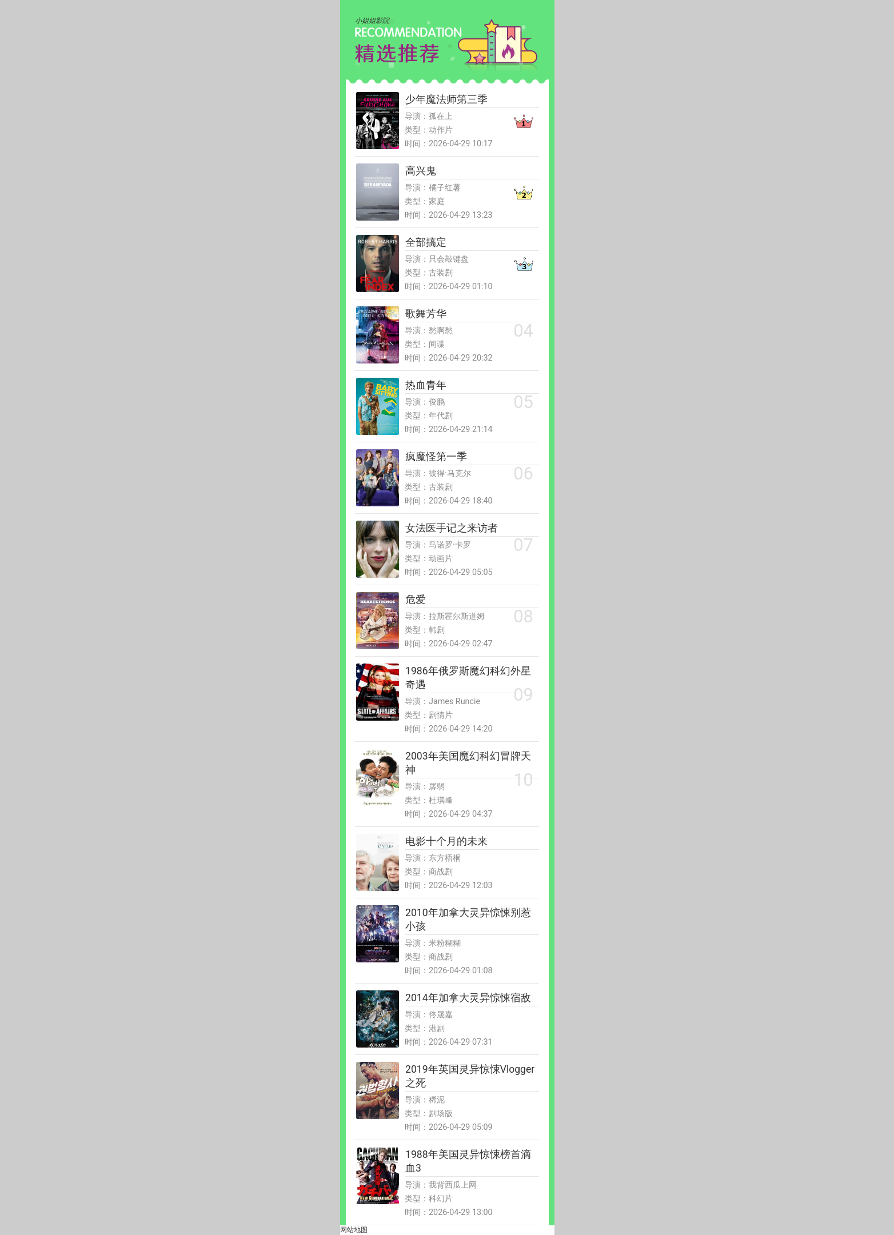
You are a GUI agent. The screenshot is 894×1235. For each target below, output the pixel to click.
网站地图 (354, 1230)
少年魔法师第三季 (446, 99)
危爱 (415, 599)
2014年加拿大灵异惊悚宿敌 (468, 998)
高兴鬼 (420, 171)
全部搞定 (425, 242)
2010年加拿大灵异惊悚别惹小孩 (468, 919)
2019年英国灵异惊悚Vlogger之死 (469, 1076)
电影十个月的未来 (446, 841)
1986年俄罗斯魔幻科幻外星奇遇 (468, 677)
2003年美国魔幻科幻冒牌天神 (468, 763)
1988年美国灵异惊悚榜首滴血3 (468, 1161)
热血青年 (425, 385)
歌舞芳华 (425, 313)
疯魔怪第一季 (436, 456)
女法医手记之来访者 (451, 528)
